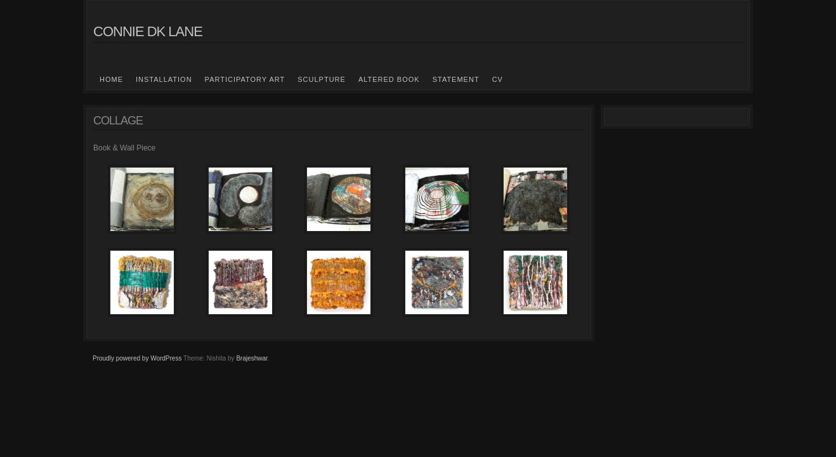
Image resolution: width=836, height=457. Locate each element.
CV (497, 79)
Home (111, 79)
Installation (164, 79)
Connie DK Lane (147, 31)
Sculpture (321, 79)
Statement (456, 79)
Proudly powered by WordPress (137, 358)
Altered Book (389, 79)
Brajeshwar (251, 358)
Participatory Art (245, 79)
